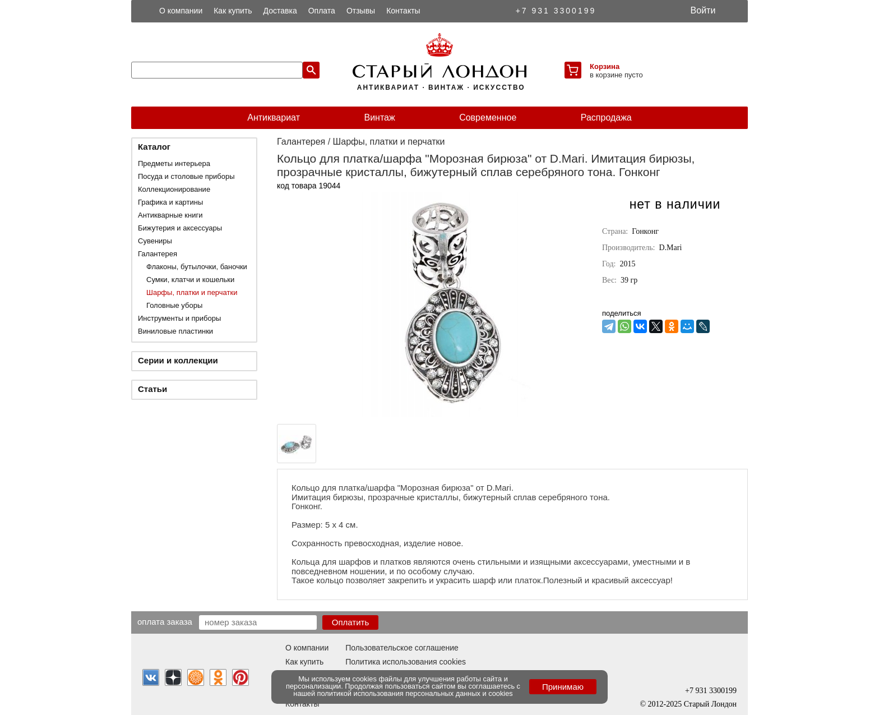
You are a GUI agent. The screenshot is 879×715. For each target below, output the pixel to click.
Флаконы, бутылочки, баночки (196, 266)
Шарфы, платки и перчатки (191, 292)
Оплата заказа (164, 621)
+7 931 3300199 (556, 10)
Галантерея (157, 254)
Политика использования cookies (405, 661)
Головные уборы (174, 305)
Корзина (604, 66)
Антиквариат (273, 117)
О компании (180, 10)
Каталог (154, 146)
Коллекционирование (174, 189)
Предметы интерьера (174, 163)
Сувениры (155, 241)
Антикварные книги (170, 215)
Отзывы (360, 10)
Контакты (403, 10)
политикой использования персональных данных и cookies (415, 693)
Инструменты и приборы (179, 318)
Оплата (321, 10)
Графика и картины (170, 202)
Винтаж (379, 117)
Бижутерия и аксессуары (180, 228)
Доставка (280, 10)
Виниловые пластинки (175, 331)
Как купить (233, 10)
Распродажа (606, 117)
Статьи (152, 389)
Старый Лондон (710, 704)
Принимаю (563, 686)
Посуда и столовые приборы (186, 176)
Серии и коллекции (178, 360)
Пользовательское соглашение (402, 647)
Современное (487, 117)
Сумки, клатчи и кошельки (190, 279)
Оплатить (350, 622)
